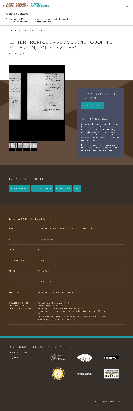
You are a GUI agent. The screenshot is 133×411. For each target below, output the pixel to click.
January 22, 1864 (44, 282)
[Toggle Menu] (127, 5)
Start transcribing (92, 105)
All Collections (25, 30)
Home (13, 30)
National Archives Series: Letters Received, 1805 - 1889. (61, 308)
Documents (40, 30)
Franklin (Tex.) (63, 188)
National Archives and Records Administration (57, 292)
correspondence (42, 188)
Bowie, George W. (19, 188)
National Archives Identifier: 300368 (53, 306)
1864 (77, 188)
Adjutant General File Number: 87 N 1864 (54, 303)
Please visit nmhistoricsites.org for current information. (28, 22)
